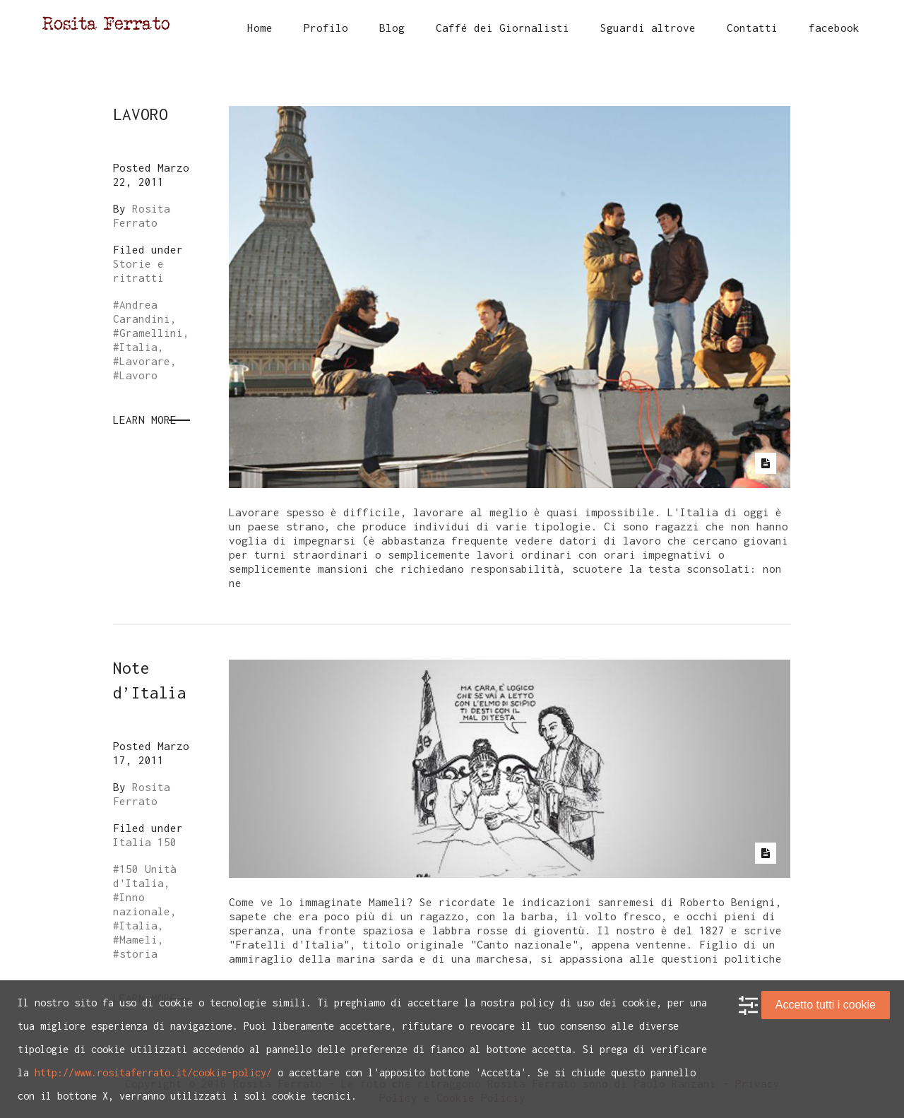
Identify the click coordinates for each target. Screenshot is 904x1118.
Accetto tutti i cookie (825, 1005)
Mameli (138, 939)
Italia (138, 346)
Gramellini (151, 332)
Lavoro (138, 375)
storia (138, 953)
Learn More (145, 419)
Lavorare (144, 361)
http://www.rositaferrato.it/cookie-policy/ (153, 1072)
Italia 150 (145, 841)
